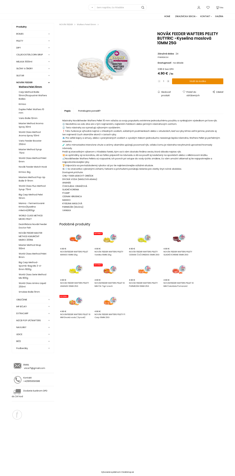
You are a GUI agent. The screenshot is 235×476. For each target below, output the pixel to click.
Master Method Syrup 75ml (30, 151)
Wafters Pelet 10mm (30, 86)
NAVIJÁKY (21, 327)
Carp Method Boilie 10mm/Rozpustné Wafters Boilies (33, 95)
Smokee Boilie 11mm (29, 291)
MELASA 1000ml (24, 61)
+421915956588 (31, 381)
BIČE (18, 341)
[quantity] (164, 81)
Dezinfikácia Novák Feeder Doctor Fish (33, 226)
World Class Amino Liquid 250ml (32, 285)
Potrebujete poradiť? (89, 111)
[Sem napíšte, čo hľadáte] (121, 7)
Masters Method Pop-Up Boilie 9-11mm (32, 179)
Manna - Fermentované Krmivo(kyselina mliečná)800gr (32, 207)
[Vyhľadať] (91, 7)
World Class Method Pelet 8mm (32, 255)
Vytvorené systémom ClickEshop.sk (117, 472)
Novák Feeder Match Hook (33, 166)
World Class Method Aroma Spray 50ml (30, 134)
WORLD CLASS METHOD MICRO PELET (31, 217)
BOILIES (20, 33)
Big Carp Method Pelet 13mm (31, 196)
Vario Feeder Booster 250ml (30, 142)
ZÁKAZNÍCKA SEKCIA (185, 16)
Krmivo (22, 104)
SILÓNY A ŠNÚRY (24, 68)
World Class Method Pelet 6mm (32, 160)
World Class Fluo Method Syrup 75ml (32, 187)
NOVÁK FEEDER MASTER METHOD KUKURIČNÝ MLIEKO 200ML (30, 236)
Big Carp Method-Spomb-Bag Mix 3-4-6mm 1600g (30, 266)
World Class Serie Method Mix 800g (32, 276)
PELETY (19, 40)
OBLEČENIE (21, 299)
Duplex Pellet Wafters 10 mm (31, 111)
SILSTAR (20, 75)
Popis (67, 111)
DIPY (18, 47)
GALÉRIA (219, 16)
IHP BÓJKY (21, 306)
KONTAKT (205, 16)
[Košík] (219, 7)
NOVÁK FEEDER (24, 82)
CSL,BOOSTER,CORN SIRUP (29, 54)
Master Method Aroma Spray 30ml (31, 125)
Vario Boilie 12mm (28, 118)
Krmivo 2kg (24, 172)
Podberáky (22, 348)
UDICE (19, 334)
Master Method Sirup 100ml (30, 247)
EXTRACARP (22, 313)
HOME (167, 16)
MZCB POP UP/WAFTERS (28, 320)
